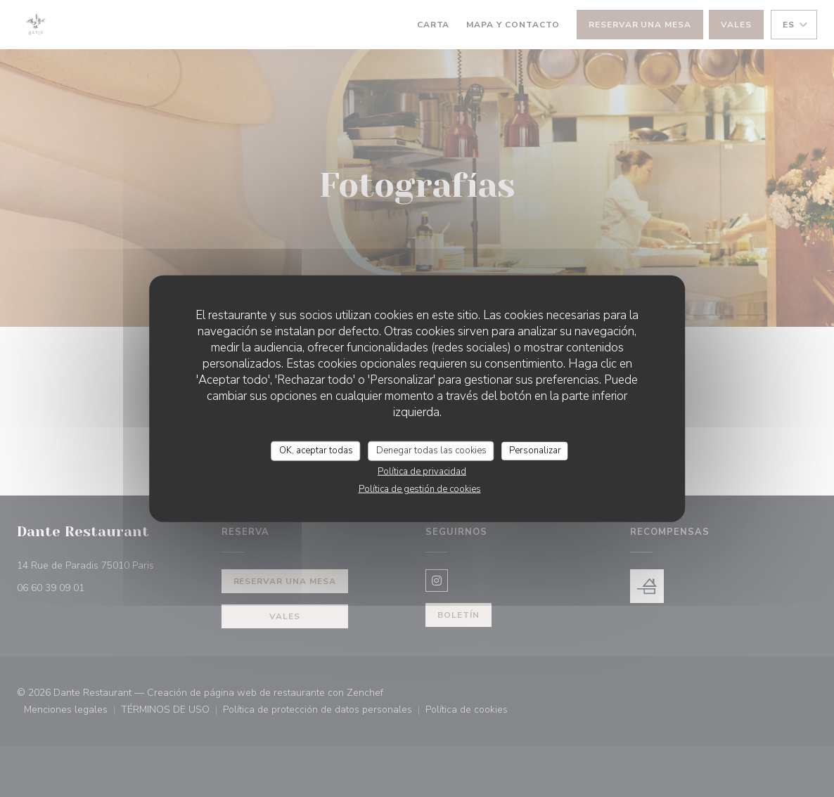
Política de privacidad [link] (422, 471)
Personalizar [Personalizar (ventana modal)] (535, 450)
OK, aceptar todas (316, 450)
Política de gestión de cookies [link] (420, 488)
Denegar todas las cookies (431, 450)
